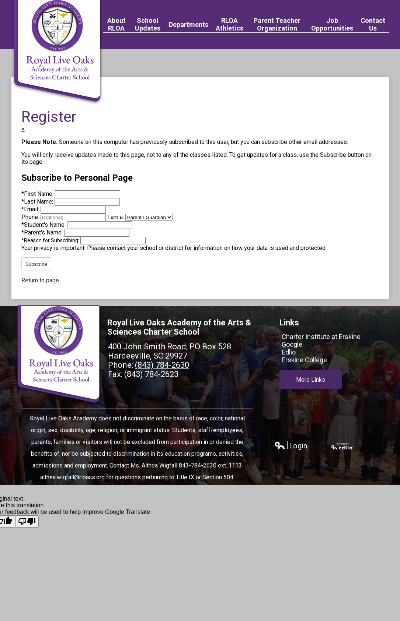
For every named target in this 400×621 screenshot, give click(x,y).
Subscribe (36, 264)
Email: (31, 209)
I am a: (115, 217)
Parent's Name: (42, 232)
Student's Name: (44, 224)
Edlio (289, 352)
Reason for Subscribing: (50, 240)
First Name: (38, 193)
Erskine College (304, 360)
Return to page (40, 280)
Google (292, 344)
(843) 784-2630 (162, 365)
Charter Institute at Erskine (321, 337)
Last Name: (38, 201)
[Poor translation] (27, 521)
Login (290, 446)
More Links (310, 378)
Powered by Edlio (342, 446)
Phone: (31, 217)
